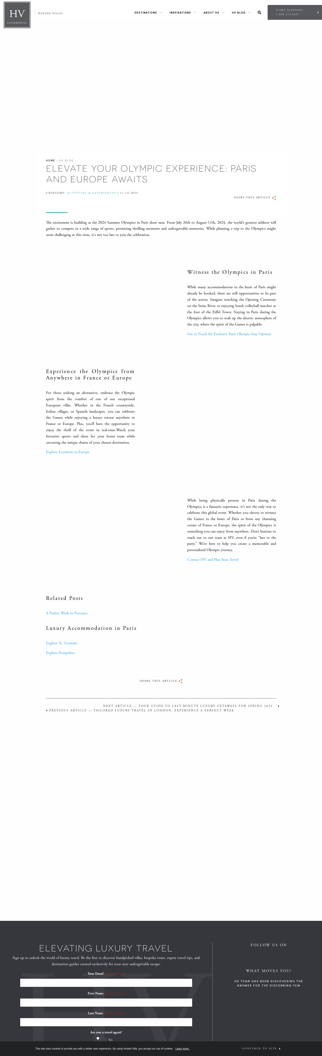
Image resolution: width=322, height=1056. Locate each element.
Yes (110, 1040)
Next (188, 706)
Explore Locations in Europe (67, 451)
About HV (211, 12)
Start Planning (294, 12)
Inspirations (180, 12)
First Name (106, 993)
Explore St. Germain (61, 643)
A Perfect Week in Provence (66, 613)
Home (50, 160)
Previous (141, 710)
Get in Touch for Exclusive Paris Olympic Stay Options (229, 333)
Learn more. (182, 1048)
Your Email (106, 973)
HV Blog (239, 12)
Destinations (146, 12)
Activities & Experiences (91, 193)
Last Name (106, 1013)
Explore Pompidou (60, 652)
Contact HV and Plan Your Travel (212, 559)
